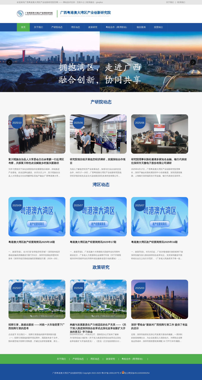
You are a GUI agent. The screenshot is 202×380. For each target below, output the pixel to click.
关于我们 (170, 2)
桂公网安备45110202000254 (136, 373)
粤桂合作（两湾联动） (117, 27)
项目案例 (141, 27)
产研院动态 (57, 27)
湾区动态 (75, 27)
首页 (23, 27)
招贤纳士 (158, 27)
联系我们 (181, 2)
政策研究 (92, 27)
